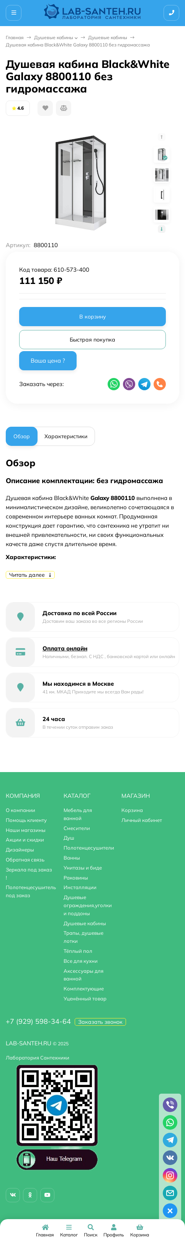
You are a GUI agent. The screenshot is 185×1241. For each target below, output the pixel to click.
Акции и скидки (25, 840)
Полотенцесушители (89, 848)
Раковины (76, 878)
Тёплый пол (78, 951)
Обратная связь (25, 859)
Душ (69, 838)
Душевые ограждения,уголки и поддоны (88, 905)
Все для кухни (81, 961)
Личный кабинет (141, 820)
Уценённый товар (85, 998)
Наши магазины (26, 830)
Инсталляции (80, 887)
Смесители (77, 828)
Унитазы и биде (83, 868)
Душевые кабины (53, 37)
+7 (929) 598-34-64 (38, 1021)
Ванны (72, 858)
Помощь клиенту (26, 820)
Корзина (132, 810)
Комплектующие (84, 988)
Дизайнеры (20, 850)
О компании (20, 810)
